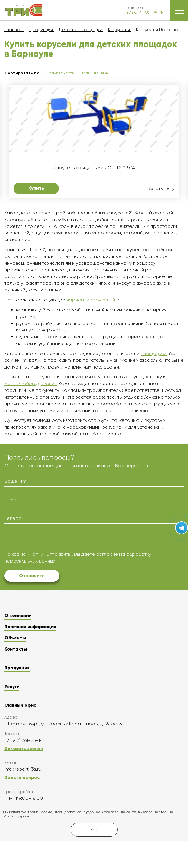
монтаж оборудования (30, 383)
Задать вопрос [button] (22, 777)
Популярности (60, 73)
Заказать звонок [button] (23, 748)
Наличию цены (94, 73)
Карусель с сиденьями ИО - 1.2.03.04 (94, 167)
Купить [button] (36, 188)
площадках (154, 353)
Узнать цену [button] (161, 188)
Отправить (32, 575)
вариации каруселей (90, 300)
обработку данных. (18, 816)
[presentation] (49, 539)
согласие (107, 554)
